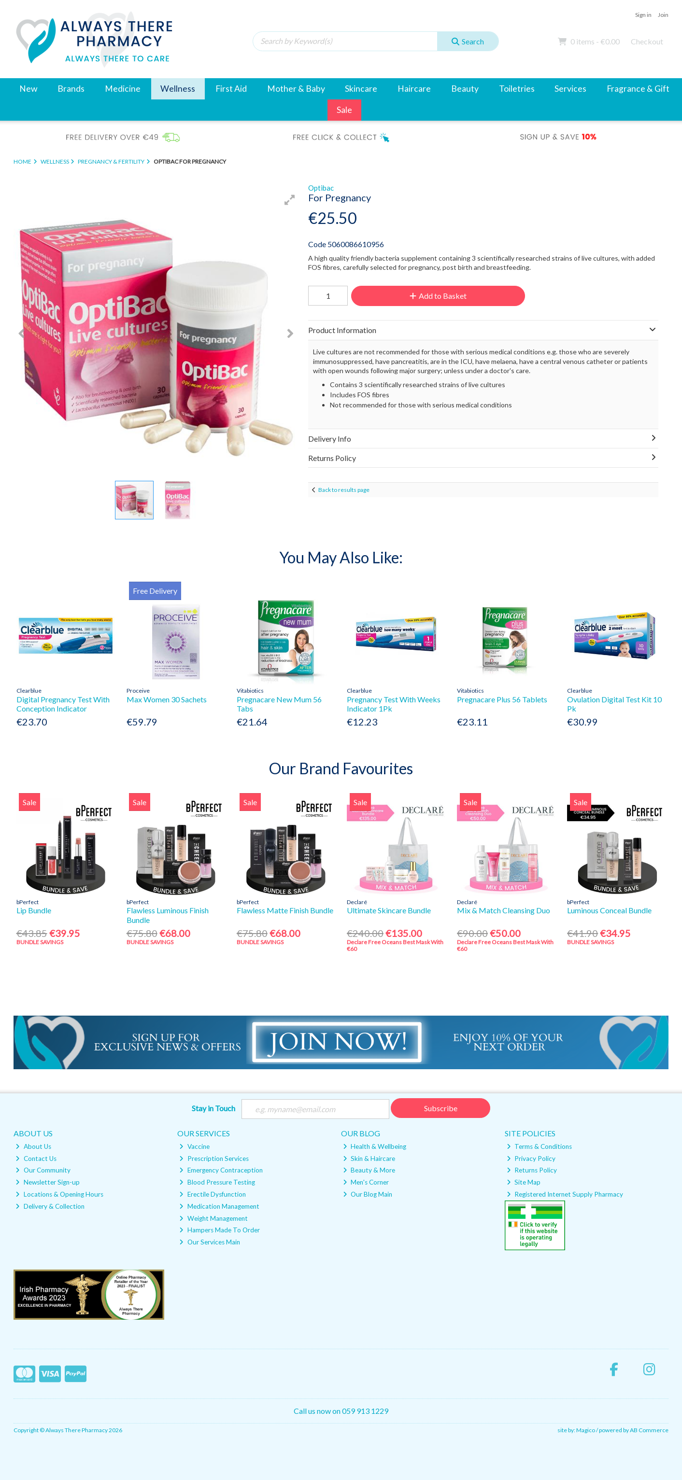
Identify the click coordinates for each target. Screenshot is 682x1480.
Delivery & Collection (49, 1206)
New (28, 89)
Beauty (465, 89)
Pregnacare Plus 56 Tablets (502, 699)
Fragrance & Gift (638, 89)
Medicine (123, 89)
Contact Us (35, 1158)
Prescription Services (213, 1158)
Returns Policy (532, 1170)
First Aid (231, 89)
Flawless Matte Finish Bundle (285, 910)
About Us (33, 1146)
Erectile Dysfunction (212, 1194)
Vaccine (194, 1146)
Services (570, 89)
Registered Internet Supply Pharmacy (565, 1194)
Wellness (177, 89)
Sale (344, 110)
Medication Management (219, 1206)
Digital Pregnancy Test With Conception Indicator (63, 704)
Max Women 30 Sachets (167, 699)
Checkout (647, 41)
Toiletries (517, 89)
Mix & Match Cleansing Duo (503, 910)
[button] (290, 200)
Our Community (42, 1170)
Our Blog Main (367, 1194)
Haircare (414, 89)
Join (663, 14)
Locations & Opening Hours (59, 1194)
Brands (71, 89)
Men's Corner (366, 1182)
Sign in (643, 14)
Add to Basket (438, 295)
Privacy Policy (531, 1158)
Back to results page (343, 489)
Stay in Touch (213, 1108)
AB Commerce (649, 1430)
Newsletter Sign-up (47, 1182)
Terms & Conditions (539, 1146)
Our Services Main (209, 1242)
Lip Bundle (33, 910)
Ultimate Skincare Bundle (389, 910)
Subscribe (440, 1108)
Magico (585, 1430)
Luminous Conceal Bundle (609, 910)
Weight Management (213, 1218)
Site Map (523, 1182)
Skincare (361, 89)
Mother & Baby (296, 89)
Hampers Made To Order (219, 1230)
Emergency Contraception (220, 1170)
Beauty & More (369, 1170)
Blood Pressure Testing (217, 1182)
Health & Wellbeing (374, 1146)
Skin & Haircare (369, 1158)
